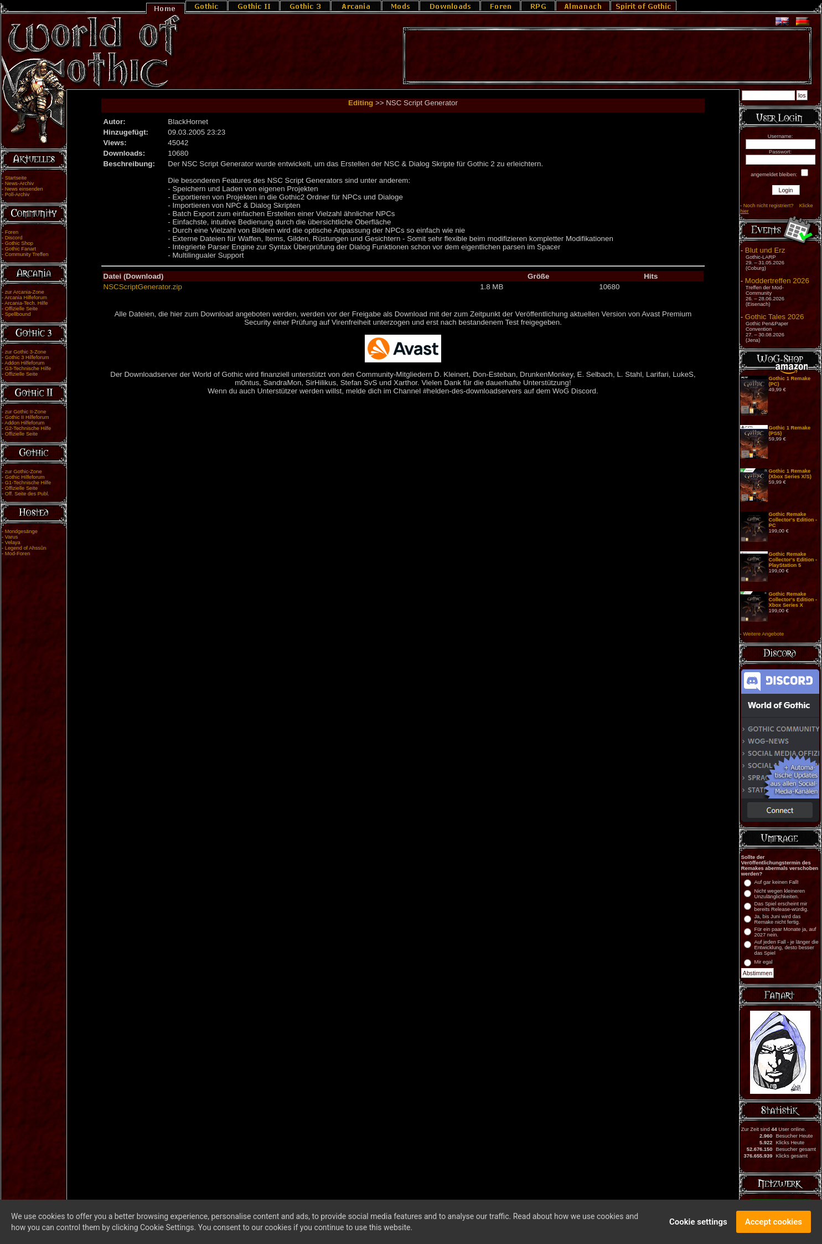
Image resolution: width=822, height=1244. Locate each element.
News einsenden (24, 189)
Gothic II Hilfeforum (27, 417)
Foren (11, 232)
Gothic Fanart (21, 249)
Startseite (16, 178)
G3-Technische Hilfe (28, 368)
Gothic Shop (19, 243)
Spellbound (18, 314)
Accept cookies (773, 1226)
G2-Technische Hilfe (28, 428)
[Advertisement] (607, 56)
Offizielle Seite (21, 308)
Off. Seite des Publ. (27, 493)
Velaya (12, 542)
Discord (14, 237)
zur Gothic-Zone (23, 471)
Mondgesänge (21, 531)
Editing (360, 103)
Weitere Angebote (763, 634)
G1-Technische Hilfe (28, 482)
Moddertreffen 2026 (777, 281)
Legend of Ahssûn (25, 548)
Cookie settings (698, 1226)
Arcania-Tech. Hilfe (26, 303)
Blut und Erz (765, 250)
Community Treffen (27, 254)
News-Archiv (19, 183)
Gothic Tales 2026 (774, 317)
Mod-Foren (17, 553)
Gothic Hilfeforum (25, 477)
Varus (11, 537)
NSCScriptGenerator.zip (143, 287)
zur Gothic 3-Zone (25, 352)
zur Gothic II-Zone (25, 411)
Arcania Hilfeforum (25, 297)
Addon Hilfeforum (24, 363)
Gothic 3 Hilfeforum (27, 357)
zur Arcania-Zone (24, 292)
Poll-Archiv (17, 194)
